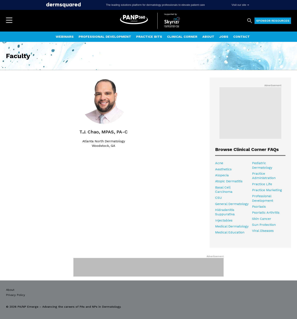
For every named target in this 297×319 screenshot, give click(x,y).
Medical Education (229, 232)
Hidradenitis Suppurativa (225, 212)
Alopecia (222, 175)
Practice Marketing (267, 190)
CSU (218, 198)
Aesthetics (223, 169)
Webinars (65, 37)
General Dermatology (232, 204)
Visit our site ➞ (240, 4)
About (208, 37)
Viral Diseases (263, 231)
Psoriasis (259, 206)
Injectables (223, 220)
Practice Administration (264, 176)
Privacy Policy (15, 295)
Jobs (223, 37)
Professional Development (105, 37)
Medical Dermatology (232, 226)
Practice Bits (149, 37)
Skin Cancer (261, 219)
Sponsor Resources (272, 20)
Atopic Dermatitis (229, 181)
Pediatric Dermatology (262, 165)
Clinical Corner (182, 37)
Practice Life (262, 184)
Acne (219, 163)
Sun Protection (264, 225)
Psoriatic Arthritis (265, 212)
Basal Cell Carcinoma (223, 189)
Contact (241, 37)
